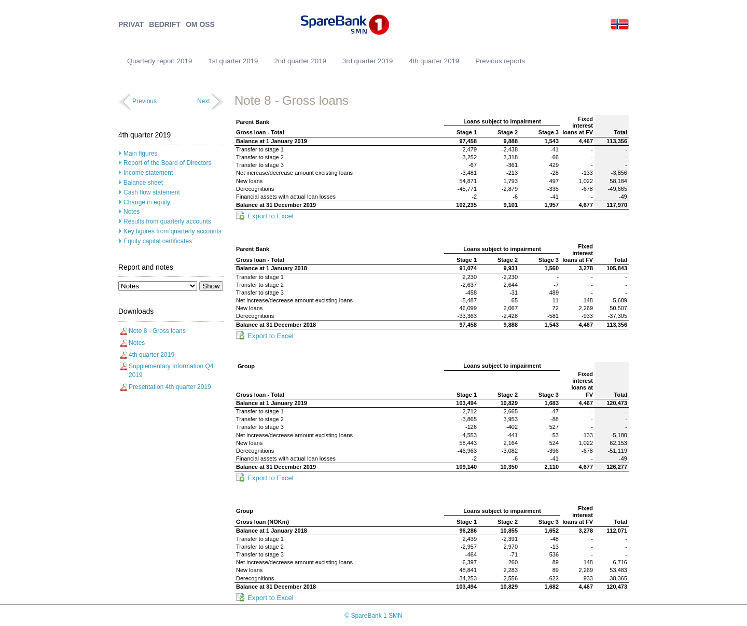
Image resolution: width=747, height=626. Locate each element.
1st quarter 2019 (233, 61)
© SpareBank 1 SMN (373, 615)
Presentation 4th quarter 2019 (170, 387)
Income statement (148, 172)
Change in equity (146, 202)
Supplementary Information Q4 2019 (171, 371)
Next (203, 101)
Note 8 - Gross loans (157, 331)
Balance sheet (143, 182)
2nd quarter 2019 (300, 61)
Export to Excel (270, 216)
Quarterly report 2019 (159, 61)
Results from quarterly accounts (167, 221)
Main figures (140, 153)
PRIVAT (131, 25)
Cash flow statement (151, 192)
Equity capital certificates (157, 241)
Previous (144, 101)
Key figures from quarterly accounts (172, 231)
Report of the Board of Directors (167, 162)
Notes (131, 211)
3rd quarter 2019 (367, 61)
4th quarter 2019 (434, 61)
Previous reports (500, 61)
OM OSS (200, 25)
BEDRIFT (165, 25)
